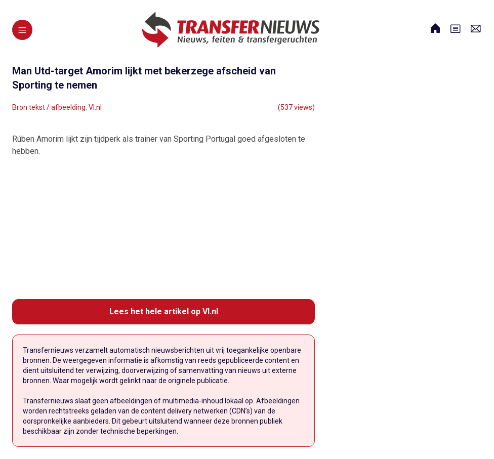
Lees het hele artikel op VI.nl (163, 311)
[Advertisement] (163, 228)
